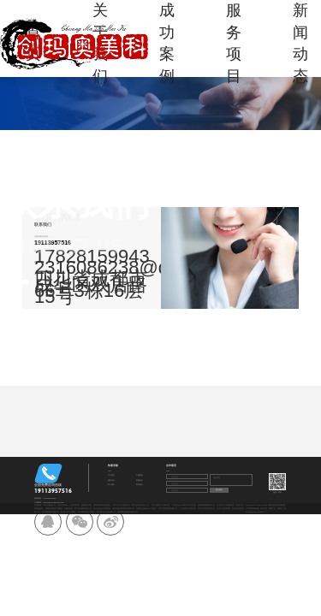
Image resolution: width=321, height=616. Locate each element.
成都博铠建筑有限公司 (206, 505)
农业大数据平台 (50, 505)
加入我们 (111, 484)
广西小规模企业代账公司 (160, 505)
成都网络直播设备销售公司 (127, 512)
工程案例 (139, 475)
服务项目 (233, 43)
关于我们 (111, 475)
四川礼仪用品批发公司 (140, 505)
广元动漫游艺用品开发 (187, 508)
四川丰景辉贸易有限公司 (167, 508)
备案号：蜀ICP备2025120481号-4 (266, 510)
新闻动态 (300, 43)
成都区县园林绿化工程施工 (146, 508)
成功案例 (167, 43)
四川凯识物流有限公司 (83, 508)
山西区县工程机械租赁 (225, 505)
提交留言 (219, 490)
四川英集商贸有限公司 (50, 512)
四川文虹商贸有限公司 (206, 508)
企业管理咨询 (62, 505)
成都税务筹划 (86, 505)
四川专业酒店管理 (223, 508)
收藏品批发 (68, 508)
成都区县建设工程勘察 (53, 508)
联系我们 (139, 484)
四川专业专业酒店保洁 (121, 505)
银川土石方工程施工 (68, 512)
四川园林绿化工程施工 (86, 512)
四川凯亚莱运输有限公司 (106, 512)
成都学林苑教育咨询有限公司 (123, 508)
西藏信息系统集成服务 (101, 505)
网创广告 (272, 508)
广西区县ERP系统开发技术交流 (183, 505)
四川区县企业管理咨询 (101, 508)
